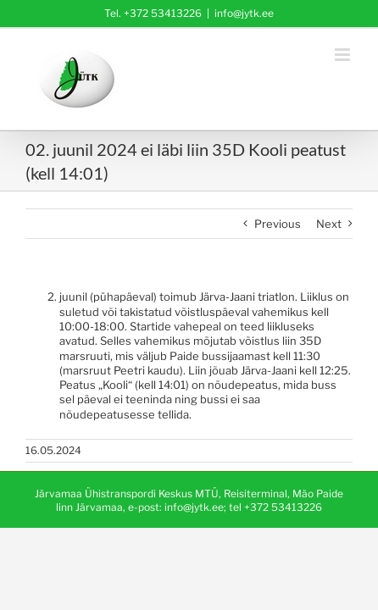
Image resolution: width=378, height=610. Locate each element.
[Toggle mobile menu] (344, 55)
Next (329, 223)
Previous (277, 223)
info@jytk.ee (244, 13)
